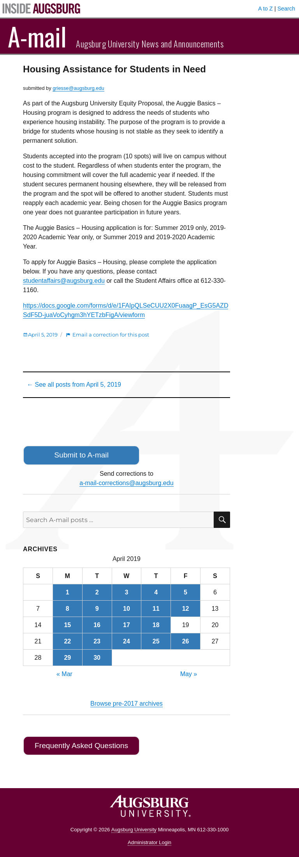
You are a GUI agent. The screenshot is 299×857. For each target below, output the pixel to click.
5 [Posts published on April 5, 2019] (185, 592)
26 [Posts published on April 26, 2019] (185, 641)
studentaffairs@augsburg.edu (64, 280)
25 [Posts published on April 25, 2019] (156, 641)
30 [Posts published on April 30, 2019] (96, 657)
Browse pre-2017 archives (126, 703)
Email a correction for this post (110, 334)
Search (286, 8)
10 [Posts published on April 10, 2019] (126, 608)
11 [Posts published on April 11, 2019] (156, 608)
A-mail (37, 36)
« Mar (64, 674)
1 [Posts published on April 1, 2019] (67, 592)
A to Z (265, 8)
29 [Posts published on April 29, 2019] (67, 657)
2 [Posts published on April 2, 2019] (97, 592)
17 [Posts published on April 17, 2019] (126, 625)
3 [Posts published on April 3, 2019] (126, 592)
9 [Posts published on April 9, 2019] (97, 608)
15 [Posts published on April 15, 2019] (67, 625)
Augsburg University (134, 829)
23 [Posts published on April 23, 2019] (96, 641)
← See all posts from (74, 384)
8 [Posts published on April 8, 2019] (67, 608)
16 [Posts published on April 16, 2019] (96, 625)
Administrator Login (149, 842)
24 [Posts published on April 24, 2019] (126, 641)
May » (188, 674)
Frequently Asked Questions (81, 745)
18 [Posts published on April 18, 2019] (156, 625)
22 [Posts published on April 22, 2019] (67, 641)
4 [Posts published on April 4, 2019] (156, 592)
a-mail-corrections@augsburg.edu (126, 483)
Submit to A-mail (81, 455)
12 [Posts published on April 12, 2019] (185, 608)
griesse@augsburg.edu (78, 88)
